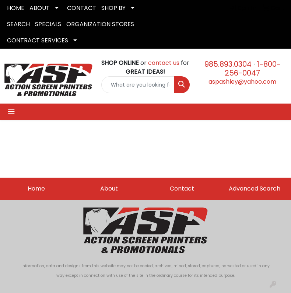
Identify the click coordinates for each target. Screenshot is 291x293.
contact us (163, 63)
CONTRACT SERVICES (37, 40)
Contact (182, 188)
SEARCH (18, 24)
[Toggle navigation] (11, 112)
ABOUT (39, 8)
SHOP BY (113, 8)
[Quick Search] (137, 84)
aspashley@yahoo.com (242, 81)
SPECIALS (48, 24)
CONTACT (81, 8)
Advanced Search (254, 188)
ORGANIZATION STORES (100, 24)
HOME (15, 8)
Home (36, 188)
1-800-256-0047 (253, 68)
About (109, 188)
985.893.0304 (228, 64)
